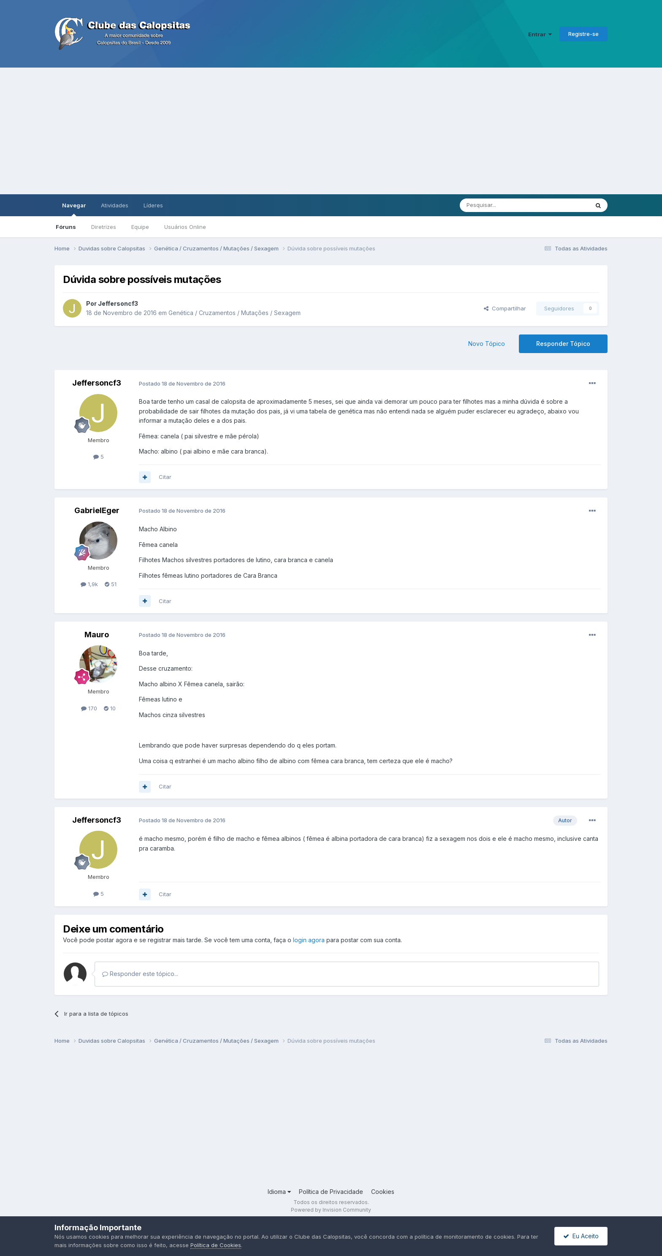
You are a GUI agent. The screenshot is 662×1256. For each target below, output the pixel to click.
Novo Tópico (486, 343)
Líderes (153, 205)
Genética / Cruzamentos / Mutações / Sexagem (234, 312)
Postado (182, 383)
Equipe (140, 226)
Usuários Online (185, 226)
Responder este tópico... (140, 973)
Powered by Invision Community (331, 1210)
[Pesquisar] (501, 205)
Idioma (279, 1191)
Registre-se (583, 33)
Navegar (74, 209)
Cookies (382, 1191)
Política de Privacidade (331, 1191)
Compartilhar (505, 308)
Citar (165, 476)
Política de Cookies (215, 1245)
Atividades (114, 205)
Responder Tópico (563, 343)
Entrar (540, 34)
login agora (309, 939)
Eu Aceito (581, 1236)
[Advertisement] (331, 131)
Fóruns (66, 226)
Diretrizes (103, 226)
